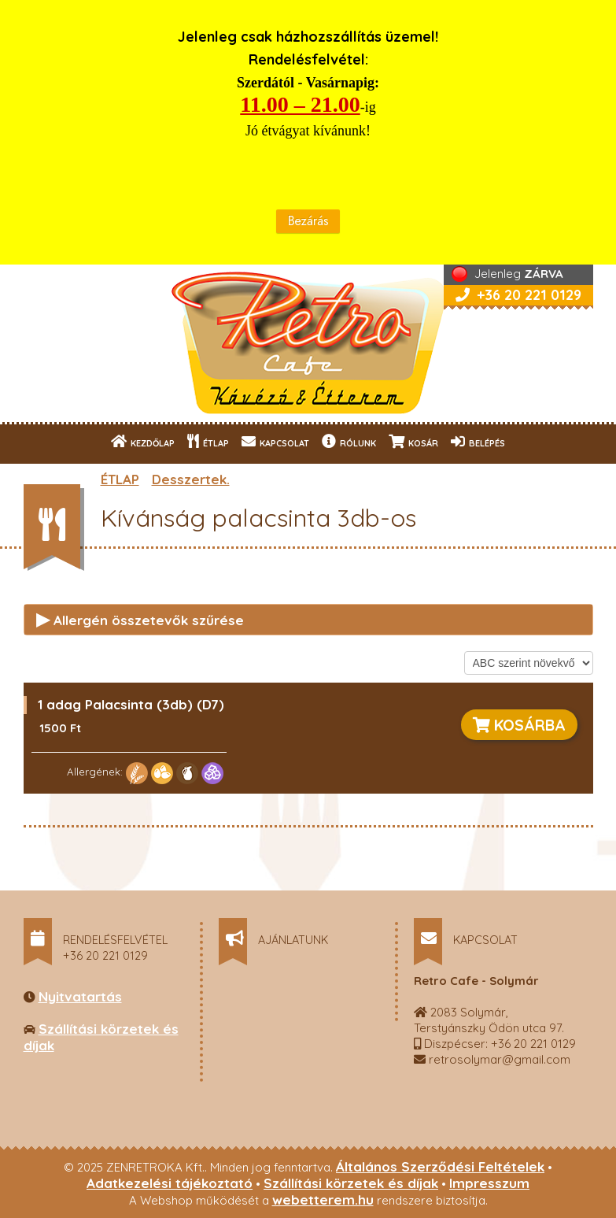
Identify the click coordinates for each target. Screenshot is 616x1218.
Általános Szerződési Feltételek (440, 1166)
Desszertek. (191, 479)
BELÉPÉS (478, 441)
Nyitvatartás (80, 996)
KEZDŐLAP (143, 441)
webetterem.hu (323, 1199)
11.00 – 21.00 (300, 104)
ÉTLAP (208, 441)
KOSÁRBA (519, 725)
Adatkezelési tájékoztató (170, 1183)
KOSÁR (413, 441)
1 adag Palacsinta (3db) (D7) (131, 704)
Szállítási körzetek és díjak (351, 1183)
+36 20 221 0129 (518, 295)
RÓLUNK (349, 441)
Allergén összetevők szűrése (140, 619)
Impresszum (489, 1183)
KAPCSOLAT (275, 441)
